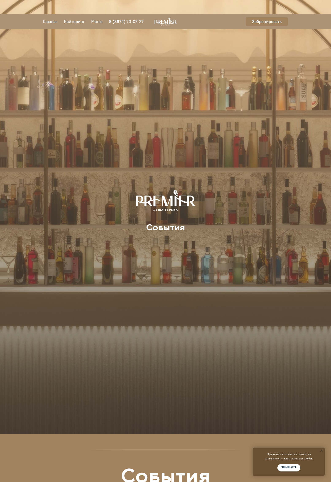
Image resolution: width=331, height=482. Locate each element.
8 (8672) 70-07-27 (126, 7)
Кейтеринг (74, 7)
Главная (50, 7)
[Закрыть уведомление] (321, 451)
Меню (97, 7)
